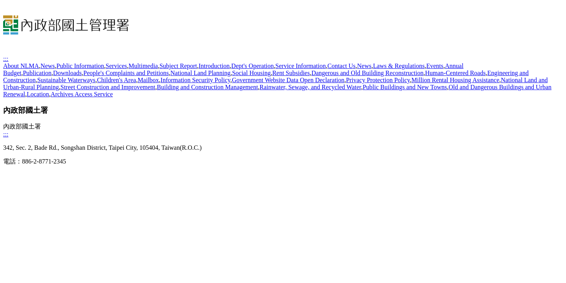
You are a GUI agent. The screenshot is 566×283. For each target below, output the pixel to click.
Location (38, 94)
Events (434, 65)
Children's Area (116, 80)
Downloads (67, 73)
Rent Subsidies (291, 73)
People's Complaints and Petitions (126, 73)
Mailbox (148, 80)
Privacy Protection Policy (378, 80)
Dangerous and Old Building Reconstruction (367, 73)
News (47, 65)
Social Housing (251, 73)
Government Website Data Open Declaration (288, 80)
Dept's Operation (252, 65)
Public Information (80, 65)
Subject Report (178, 65)
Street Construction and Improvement (108, 87)
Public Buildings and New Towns (405, 87)
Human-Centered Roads (455, 73)
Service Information (301, 65)
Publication (37, 73)
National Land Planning (201, 73)
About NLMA (21, 65)
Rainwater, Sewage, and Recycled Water (310, 87)
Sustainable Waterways (66, 80)
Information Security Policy (195, 80)
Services (116, 65)
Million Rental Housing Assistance (456, 80)
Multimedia (143, 65)
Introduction (214, 65)
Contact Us (341, 65)
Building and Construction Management (207, 87)
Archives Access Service (82, 94)
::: (5, 58)
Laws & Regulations (399, 65)
